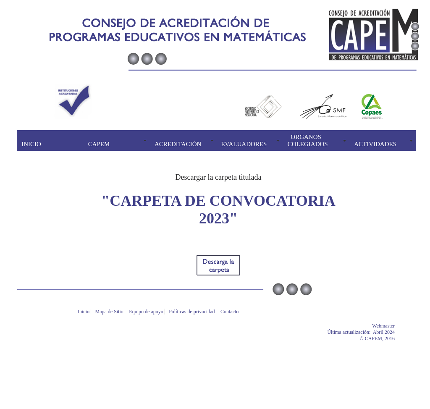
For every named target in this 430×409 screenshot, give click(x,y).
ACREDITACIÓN (178, 144)
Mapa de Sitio (110, 312)
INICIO (31, 144)
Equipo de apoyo (146, 312)
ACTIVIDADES (375, 144)
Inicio (84, 312)
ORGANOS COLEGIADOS (308, 140)
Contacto (230, 312)
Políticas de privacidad (192, 312)
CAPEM (99, 144)
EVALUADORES (244, 144)
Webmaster (396, 326)
